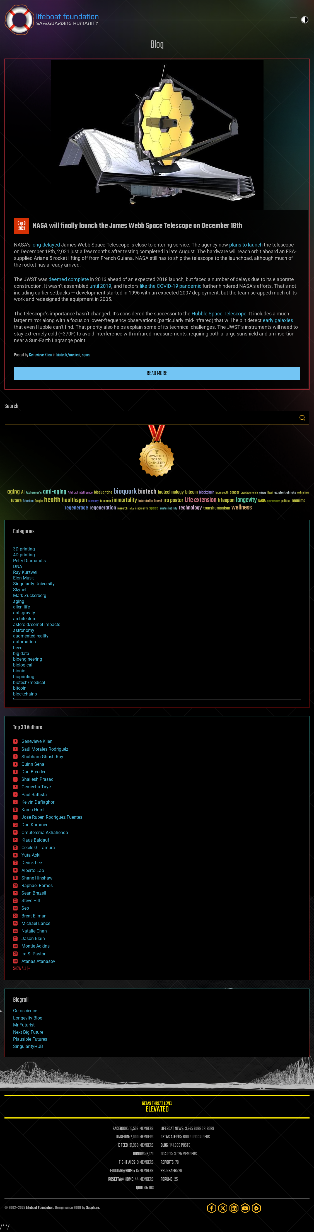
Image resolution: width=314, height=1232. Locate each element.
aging (18, 601)
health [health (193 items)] (52, 500)
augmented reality (31, 636)
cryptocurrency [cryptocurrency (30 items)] (249, 493)
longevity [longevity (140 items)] (246, 500)
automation (24, 641)
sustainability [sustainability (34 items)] (168, 509)
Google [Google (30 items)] (39, 501)
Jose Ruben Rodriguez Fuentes (51, 817)
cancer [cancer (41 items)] (234, 493)
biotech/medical (68, 355)
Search (302, 417)
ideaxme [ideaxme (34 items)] (105, 501)
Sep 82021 (22, 226)
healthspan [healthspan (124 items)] (74, 500)
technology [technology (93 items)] (190, 508)
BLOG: (165, 1145)
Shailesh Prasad (37, 779)
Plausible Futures (30, 1039)
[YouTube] (245, 1208)
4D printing (24, 554)
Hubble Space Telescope (218, 314)
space (86, 355)
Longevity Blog (27, 1018)
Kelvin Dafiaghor (37, 802)
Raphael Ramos (37, 885)
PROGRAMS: (169, 1171)
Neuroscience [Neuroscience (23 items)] (273, 501)
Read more (157, 373)
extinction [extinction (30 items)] (303, 493)
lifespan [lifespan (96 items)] (226, 500)
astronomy (23, 630)
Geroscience (25, 1010)
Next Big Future (28, 1032)
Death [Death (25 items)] (270, 492)
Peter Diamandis (29, 560)
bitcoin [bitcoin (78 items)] (191, 492)
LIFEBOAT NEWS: (172, 1128)
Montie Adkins (35, 946)
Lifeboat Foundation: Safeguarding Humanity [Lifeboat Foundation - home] (143, 19)
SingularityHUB (28, 1046)
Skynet (19, 589)
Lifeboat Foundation (39, 1208)
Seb (25, 908)
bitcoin (19, 688)
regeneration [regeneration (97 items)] (103, 508)
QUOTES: (142, 1188)
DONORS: (139, 1154)
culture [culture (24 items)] (262, 492)
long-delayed (46, 245)
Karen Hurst (33, 809)
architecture (24, 618)
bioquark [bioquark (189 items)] (125, 492)
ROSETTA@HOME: (121, 1179)
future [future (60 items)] (16, 500)
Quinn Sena (32, 764)
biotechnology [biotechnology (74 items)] (171, 492)
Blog (157, 45)
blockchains (25, 694)
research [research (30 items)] (122, 509)
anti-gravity (24, 612)
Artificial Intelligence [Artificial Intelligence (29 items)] (80, 493)
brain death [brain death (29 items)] (222, 493)
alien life (21, 607)
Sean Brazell (33, 893)
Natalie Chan (34, 931)
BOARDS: (167, 1154)
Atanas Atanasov (38, 961)
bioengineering (27, 659)
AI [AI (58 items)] (23, 492)
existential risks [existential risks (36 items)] (285, 493)
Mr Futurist (24, 1025)
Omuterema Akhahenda (44, 832)
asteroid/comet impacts (36, 624)
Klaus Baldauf (35, 840)
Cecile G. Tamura (38, 847)
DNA (17, 566)
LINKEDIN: (123, 1137)
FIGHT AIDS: (127, 1162)
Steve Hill (30, 900)
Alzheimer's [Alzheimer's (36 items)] (34, 493)
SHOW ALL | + (21, 968)
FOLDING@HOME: (122, 1171)
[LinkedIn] (234, 1208)
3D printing (24, 549)
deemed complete (69, 279)
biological (22, 665)
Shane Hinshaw (36, 878)
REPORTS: (168, 1162)
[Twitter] (222, 1208)
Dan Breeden (34, 771)
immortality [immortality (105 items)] (124, 500)
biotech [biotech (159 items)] (147, 492)
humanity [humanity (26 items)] (93, 501)
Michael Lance (35, 923)
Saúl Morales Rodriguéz (44, 749)
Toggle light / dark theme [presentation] (304, 19)
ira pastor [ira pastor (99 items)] (173, 500)
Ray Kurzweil (25, 572)
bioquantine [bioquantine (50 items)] (103, 492)
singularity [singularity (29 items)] (141, 509)
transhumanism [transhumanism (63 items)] (216, 508)
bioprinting (23, 676)
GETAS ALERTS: (171, 1137)
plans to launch (246, 245)
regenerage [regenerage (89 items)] (76, 508)
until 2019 (100, 286)
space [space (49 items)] (153, 508)
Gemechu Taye (36, 786)
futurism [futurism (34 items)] (28, 501)
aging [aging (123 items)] (13, 492)
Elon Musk (23, 578)
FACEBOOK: (121, 1128)
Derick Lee (31, 862)
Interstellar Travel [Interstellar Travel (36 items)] (150, 501)
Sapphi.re (92, 1208)
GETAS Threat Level (157, 1107)
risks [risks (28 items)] (131, 508)
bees (17, 647)
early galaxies (278, 320)
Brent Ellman (34, 916)
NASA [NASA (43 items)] (262, 501)
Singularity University (34, 583)
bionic (19, 670)
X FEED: (123, 1145)
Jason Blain (33, 938)
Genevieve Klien (40, 355)
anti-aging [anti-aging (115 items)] (54, 492)
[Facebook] (211, 1208)
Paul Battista (34, 794)
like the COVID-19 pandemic (170, 286)
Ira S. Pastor (33, 953)
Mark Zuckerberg (29, 595)
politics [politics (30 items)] (285, 501)
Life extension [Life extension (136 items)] (200, 500)
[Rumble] (256, 1208)
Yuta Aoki (30, 855)
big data (21, 653)
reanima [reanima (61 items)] (298, 500)
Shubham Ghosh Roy (42, 756)
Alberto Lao (32, 870)
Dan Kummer (34, 824)
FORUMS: (167, 1179)
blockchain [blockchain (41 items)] (206, 493)
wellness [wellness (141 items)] (241, 507)
